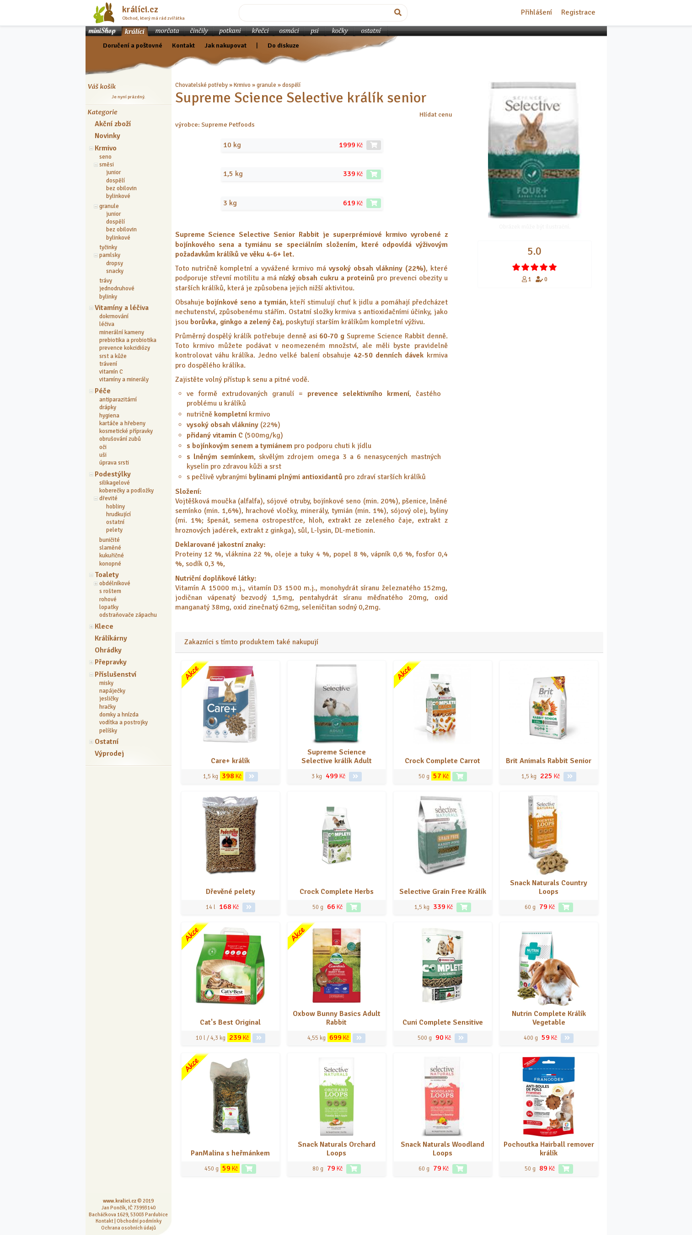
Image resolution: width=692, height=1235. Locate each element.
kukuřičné (111, 555)
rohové (108, 599)
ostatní (115, 522)
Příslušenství (115, 674)
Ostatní (106, 741)
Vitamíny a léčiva (122, 307)
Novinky (107, 135)
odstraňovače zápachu (128, 615)
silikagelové (114, 483)
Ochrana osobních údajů (128, 1227)
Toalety (107, 574)
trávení (108, 364)
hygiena (109, 415)
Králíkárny (111, 638)
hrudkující (118, 514)
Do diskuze (283, 45)
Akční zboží (113, 123)
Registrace (578, 12)
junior (113, 172)
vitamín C (111, 371)
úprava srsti (114, 462)
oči (103, 447)
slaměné (110, 547)
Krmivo (106, 148)
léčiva (106, 324)
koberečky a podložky (126, 490)
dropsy (114, 263)
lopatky (108, 607)
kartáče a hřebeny (122, 423)
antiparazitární (118, 399)
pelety (114, 530)
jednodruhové (116, 288)
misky (106, 683)
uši (103, 455)
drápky (107, 407)
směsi (106, 164)
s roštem (110, 591)
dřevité (108, 498)
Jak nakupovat (225, 45)
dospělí (115, 180)
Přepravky (111, 662)
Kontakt (183, 45)
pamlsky (109, 255)
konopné (110, 563)
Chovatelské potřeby (201, 85)
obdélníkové (114, 583)
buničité (109, 540)
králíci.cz (140, 9)
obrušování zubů (120, 439)
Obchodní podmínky (139, 1221)
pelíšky (108, 730)
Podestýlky (113, 474)
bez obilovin (121, 188)
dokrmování (114, 316)
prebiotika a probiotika (127, 340)
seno (105, 156)
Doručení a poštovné (132, 45)
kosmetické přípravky (126, 431)
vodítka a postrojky (123, 722)
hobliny (115, 506)
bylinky (108, 296)
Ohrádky (108, 650)
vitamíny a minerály (124, 379)
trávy (105, 280)
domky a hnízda (119, 714)
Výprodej (109, 753)
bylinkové (118, 196)
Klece (104, 626)
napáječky (112, 691)
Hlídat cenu (435, 114)
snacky (114, 271)
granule (109, 206)
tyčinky (108, 247)
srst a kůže (113, 356)
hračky (107, 707)
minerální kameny (121, 332)
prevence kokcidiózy (124, 348)
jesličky (108, 698)
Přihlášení (536, 12)
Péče (103, 391)
